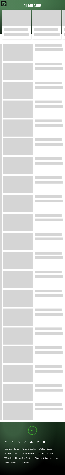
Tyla (38, 453)
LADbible (7, 453)
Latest (6, 462)
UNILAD (17, 453)
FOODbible (8, 458)
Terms (16, 449)
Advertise (8, 449)
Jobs (56, 458)
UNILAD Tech (47, 453)
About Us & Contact (43, 458)
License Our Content (24, 458)
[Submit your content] (33, 435)
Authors (25, 462)
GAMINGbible (28, 453)
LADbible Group (45, 449)
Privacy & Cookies (28, 449)
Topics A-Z (15, 462)
